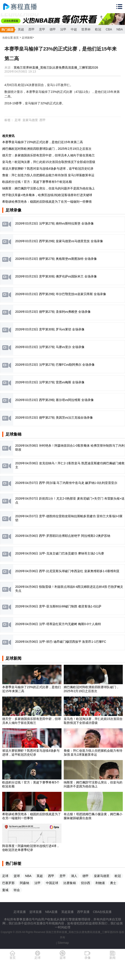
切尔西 (85, 883)
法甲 (63, 29)
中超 (74, 29)
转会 (17, 890)
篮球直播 (35, 912)
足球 (18, 120)
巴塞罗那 (8, 883)
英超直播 (67, 912)
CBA (109, 29)
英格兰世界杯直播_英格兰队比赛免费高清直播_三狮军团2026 (56, 67)
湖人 (74, 876)
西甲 (31, 29)
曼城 (5, 890)
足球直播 (19, 912)
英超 (21, 29)
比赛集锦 (69, 883)
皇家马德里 (30, 120)
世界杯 (86, 29)
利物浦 (100, 883)
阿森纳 (24, 883)
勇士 (113, 883)
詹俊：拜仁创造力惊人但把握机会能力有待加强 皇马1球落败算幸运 (48, 175)
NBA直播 (51, 912)
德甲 (53, 29)
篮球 (17, 876)
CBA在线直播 (102, 912)
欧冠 (98, 29)
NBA (119, 29)
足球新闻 (27, 37)
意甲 (42, 29)
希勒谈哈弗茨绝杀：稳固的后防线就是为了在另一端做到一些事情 (47, 201)
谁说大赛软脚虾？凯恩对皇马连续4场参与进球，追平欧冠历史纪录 (47, 168)
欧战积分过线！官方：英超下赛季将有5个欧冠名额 (37, 182)
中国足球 (52, 883)
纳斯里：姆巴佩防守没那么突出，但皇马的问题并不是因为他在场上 (48, 188)
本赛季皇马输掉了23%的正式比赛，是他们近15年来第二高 (42, 142)
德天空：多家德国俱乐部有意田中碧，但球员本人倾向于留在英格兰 (48, 155)
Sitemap (63, 942)
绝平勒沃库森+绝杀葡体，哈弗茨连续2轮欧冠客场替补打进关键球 (47, 195)
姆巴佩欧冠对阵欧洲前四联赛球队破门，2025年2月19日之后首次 (46, 148)
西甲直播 (83, 912)
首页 (16, 37)
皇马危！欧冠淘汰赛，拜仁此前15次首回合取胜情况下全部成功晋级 (48, 162)
